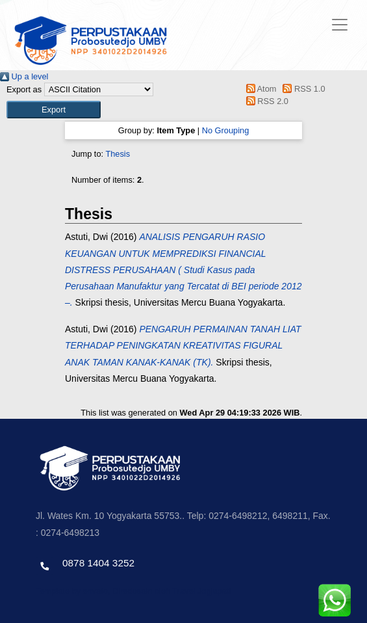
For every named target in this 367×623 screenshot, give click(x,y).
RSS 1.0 (302, 89)
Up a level (24, 76)
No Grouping (225, 130)
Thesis (117, 154)
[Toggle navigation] (339, 24)
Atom (259, 89)
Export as (24, 89)
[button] (53, 109)
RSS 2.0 (265, 101)
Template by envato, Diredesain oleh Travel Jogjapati (133, 591)
